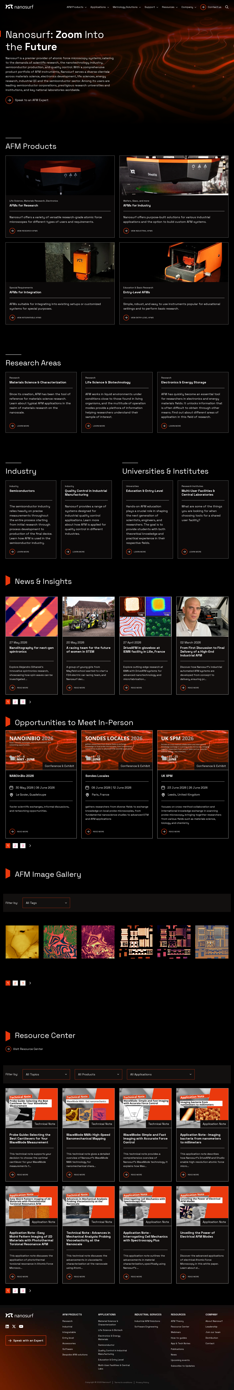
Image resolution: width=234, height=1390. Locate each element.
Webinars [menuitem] (176, 1332)
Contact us (214, 7)
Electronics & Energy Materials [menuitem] (109, 1337)
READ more (193, 1174)
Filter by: (12, 903)
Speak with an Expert (28, 1340)
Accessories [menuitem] (69, 1343)
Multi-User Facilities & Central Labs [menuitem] (114, 1367)
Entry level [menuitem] (68, 1337)
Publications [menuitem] (177, 1349)
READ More (136, 1174)
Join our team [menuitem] (213, 1332)
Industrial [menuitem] (67, 1326)
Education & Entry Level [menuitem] (111, 1359)
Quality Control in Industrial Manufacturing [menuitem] (112, 1352)
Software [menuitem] (67, 1349)
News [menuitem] (174, 1354)
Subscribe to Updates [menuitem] (183, 1365)
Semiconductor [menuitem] (106, 1345)
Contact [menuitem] (210, 1343)
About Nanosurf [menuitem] (214, 1321)
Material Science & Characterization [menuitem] (108, 1323)
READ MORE (22, 831)
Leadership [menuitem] (211, 1326)
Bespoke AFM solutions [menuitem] (75, 1354)
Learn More (23, 426)
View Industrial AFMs (142, 231)
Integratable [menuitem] (69, 1332)
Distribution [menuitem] (212, 1337)
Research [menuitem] (67, 1321)
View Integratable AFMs (29, 317)
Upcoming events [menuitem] (180, 1360)
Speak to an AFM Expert (31, 100)
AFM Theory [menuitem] (177, 1321)
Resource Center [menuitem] (180, 1326)
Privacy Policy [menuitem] (142, 1382)
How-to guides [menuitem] (179, 1337)
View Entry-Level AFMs (142, 317)
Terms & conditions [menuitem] (123, 1382)
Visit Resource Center (28, 1049)
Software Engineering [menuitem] (146, 1326)
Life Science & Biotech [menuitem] (110, 1330)
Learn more (99, 426)
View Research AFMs (27, 231)
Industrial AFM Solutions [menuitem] (147, 1321)
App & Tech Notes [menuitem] (180, 1343)
